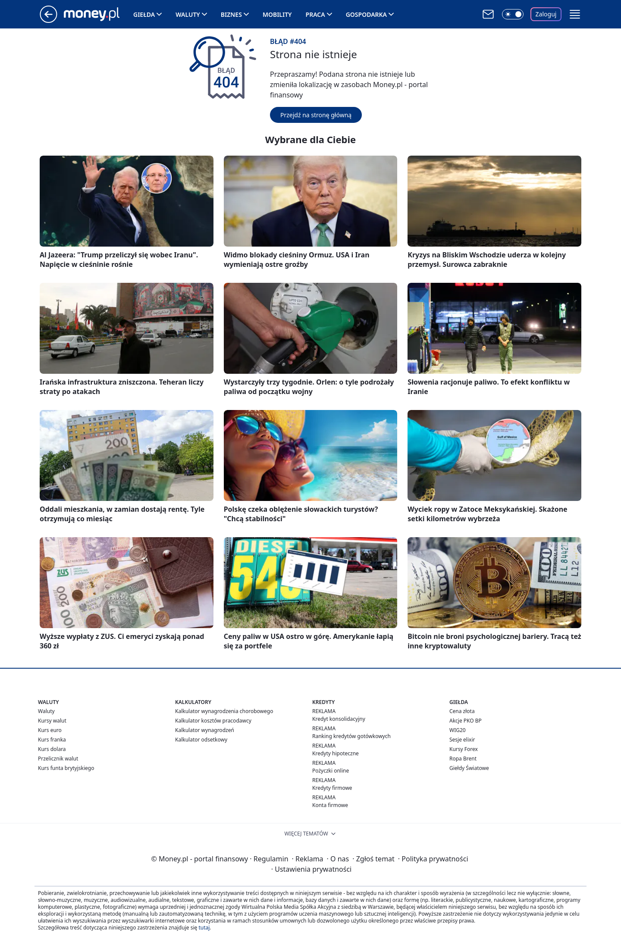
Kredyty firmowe (332, 788)
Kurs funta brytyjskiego (66, 768)
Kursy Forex (463, 749)
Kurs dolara (52, 749)
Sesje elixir (462, 739)
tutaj (204, 927)
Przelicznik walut (58, 758)
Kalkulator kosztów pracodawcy (213, 720)
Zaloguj (546, 14)
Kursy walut (52, 720)
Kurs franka (52, 739)
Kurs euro (50, 730)
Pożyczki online (330, 770)
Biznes (231, 14)
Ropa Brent (463, 758)
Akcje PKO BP (465, 720)
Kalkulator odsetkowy (201, 739)
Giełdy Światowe (469, 768)
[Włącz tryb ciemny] (513, 14)
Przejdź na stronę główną (315, 115)
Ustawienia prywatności (311, 869)
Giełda (144, 14)
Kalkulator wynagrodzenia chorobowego (224, 711)
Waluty (188, 14)
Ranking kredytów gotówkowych (351, 736)
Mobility (277, 14)
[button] (575, 14)
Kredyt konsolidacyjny (338, 719)
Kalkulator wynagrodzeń (204, 730)
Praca (315, 14)
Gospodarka (366, 14)
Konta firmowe (330, 805)
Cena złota (462, 711)
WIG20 (457, 730)
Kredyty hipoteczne (335, 753)
